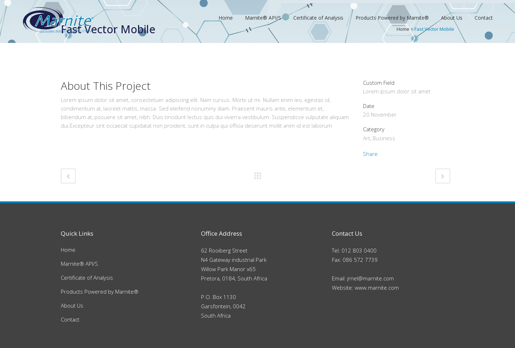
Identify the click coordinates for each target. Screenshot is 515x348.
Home (68, 249)
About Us (72, 305)
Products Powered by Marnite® (99, 291)
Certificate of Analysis (87, 277)
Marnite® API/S (79, 263)
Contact (70, 319)
